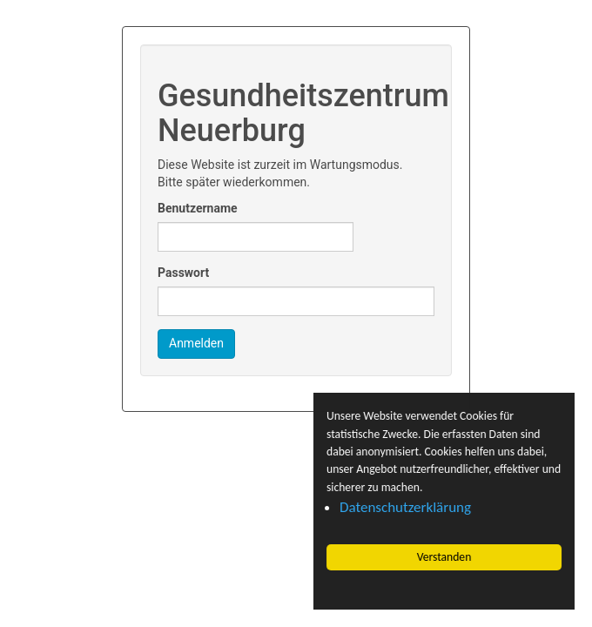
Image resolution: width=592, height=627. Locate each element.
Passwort (183, 273)
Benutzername (198, 208)
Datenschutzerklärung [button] (405, 507)
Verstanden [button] (444, 556)
